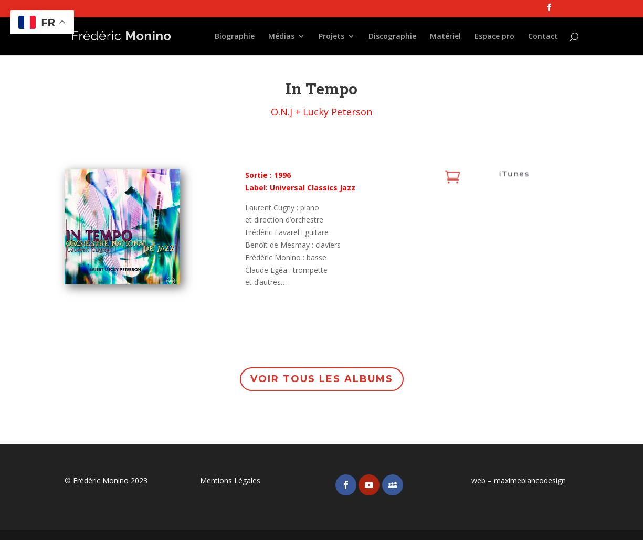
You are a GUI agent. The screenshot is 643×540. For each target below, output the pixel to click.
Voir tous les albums (321, 379)
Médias (281, 37)
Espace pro (494, 37)
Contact (543, 37)
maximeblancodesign (530, 480)
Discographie (392, 37)
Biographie (235, 37)
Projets (331, 37)
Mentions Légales (230, 480)
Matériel (445, 37)
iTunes (512, 174)
